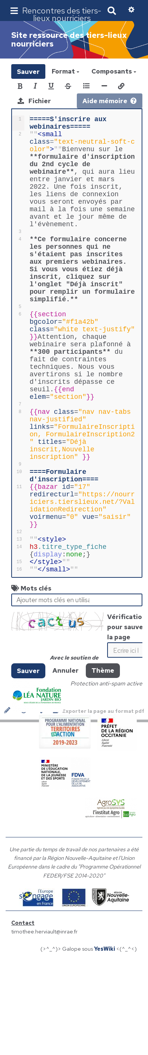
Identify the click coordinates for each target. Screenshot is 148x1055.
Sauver (28, 71)
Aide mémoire (109, 101)
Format (65, 71)
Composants (113, 71)
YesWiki (104, 1040)
